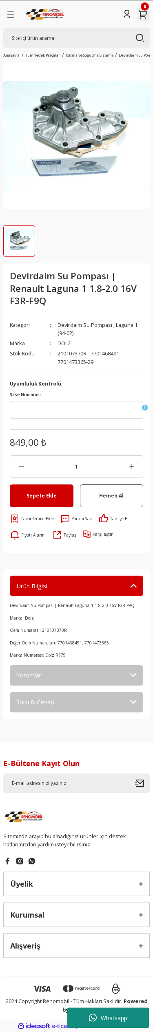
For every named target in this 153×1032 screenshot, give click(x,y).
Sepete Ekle (42, 495)
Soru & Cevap (35, 702)
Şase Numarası (25, 394)
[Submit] (142, 783)
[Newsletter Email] (76, 783)
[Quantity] (76, 467)
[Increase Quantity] (131, 467)
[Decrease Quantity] (21, 467)
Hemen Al (111, 495)
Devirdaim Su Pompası (85, 325)
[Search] (76, 38)
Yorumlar (29, 675)
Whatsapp (108, 1017)
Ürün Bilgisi (31, 586)
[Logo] (45, 14)
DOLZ (64, 343)
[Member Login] (126, 14)
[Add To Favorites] (32, 519)
